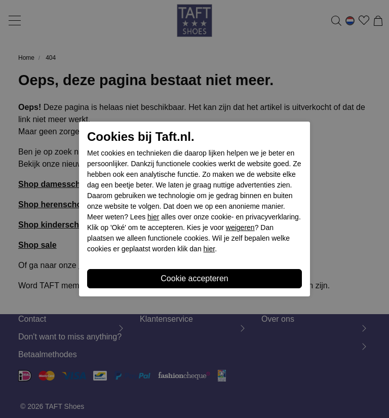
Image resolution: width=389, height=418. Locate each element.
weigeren (240, 227)
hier (153, 217)
